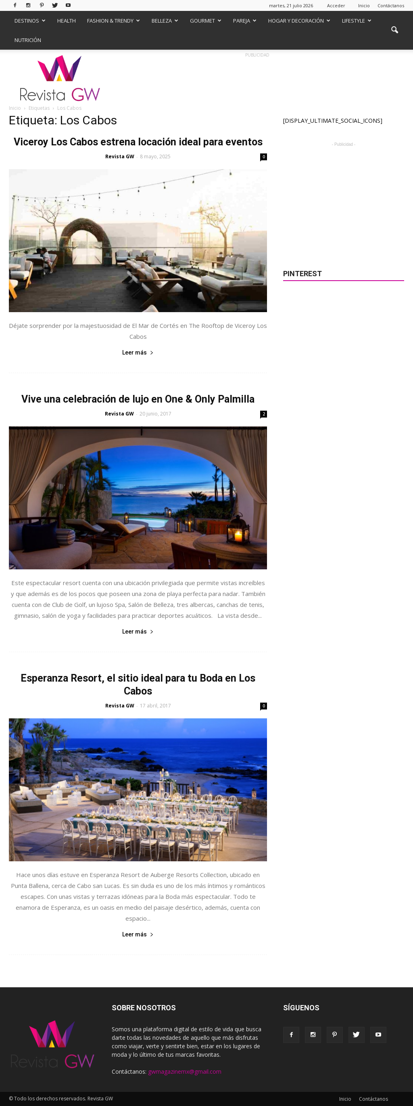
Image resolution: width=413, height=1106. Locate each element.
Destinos (30, 20)
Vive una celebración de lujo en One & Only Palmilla (137, 399)
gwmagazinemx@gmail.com (184, 1071)
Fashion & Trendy (113, 20)
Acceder (336, 5)
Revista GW (119, 156)
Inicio (364, 5)
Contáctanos (391, 5)
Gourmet (205, 20)
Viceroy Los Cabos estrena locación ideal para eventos (138, 142)
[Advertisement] (343, 199)
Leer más (138, 352)
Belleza (165, 20)
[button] (394, 30)
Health (66, 20)
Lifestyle (356, 20)
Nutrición (28, 40)
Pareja (245, 20)
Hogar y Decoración (299, 20)
